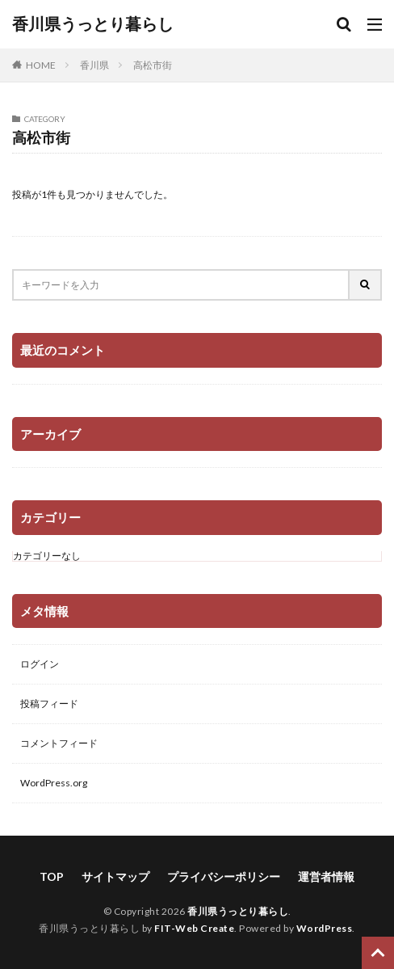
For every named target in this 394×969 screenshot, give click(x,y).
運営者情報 (326, 876)
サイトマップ (115, 876)
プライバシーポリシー (223, 876)
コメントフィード (59, 743)
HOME (41, 65)
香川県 (94, 65)
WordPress (324, 928)
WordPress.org (53, 783)
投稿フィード (49, 703)
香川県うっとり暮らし (93, 24)
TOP (52, 876)
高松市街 (152, 65)
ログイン (39, 664)
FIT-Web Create (194, 928)
